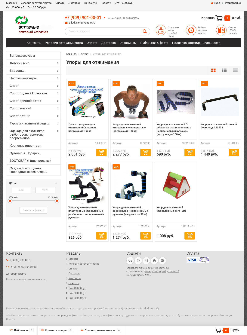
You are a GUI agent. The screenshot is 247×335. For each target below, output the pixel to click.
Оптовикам (128, 43)
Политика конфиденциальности (196, 43)
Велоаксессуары (22, 55)
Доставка (74, 2)
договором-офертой (155, 271)
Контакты (90, 2)
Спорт (14, 86)
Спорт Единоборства (25, 101)
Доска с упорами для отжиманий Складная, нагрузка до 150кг (82, 127)
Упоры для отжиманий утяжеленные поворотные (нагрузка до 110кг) (129, 127)
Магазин (11, 2)
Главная (71, 53)
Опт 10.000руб (124, 2)
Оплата (60, 2)
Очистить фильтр (33, 210)
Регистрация (233, 2)
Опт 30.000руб (37, 7)
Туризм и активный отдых (29, 123)
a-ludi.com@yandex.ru (82, 22)
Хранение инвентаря (25, 145)
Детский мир (19, 63)
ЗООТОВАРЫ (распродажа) (30, 161)
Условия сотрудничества (36, 2)
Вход (215, 2)
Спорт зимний (20, 108)
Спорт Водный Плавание (28, 93)
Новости (105, 2)
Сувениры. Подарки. (25, 153)
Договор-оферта (16, 273)
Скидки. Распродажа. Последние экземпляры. (28, 170)
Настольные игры (23, 78)
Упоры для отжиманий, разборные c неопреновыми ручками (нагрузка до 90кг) (130, 211)
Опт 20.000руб (15, 7)
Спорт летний (20, 116)
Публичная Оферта (154, 43)
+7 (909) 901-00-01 (83, 17)
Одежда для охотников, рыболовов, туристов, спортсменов (27, 134)
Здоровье (17, 70)
